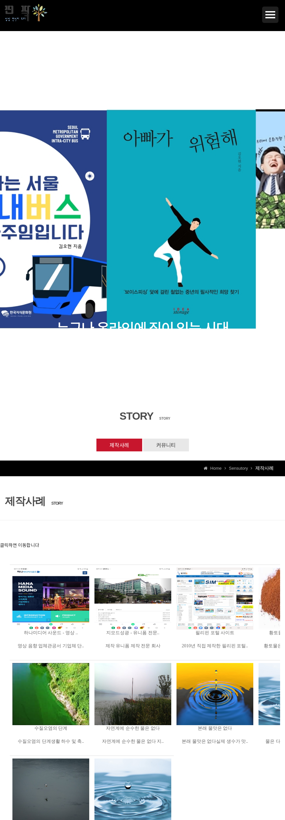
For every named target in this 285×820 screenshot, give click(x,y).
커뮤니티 (166, 445)
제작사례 (119, 445)
